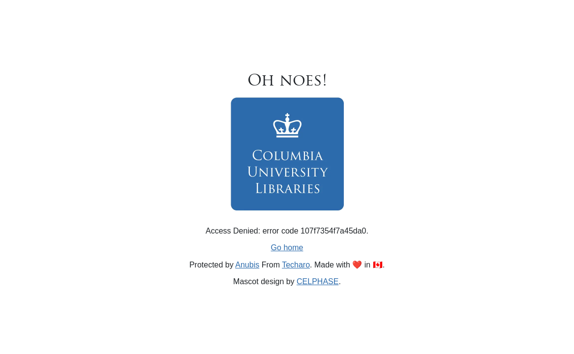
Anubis (247, 265)
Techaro (296, 265)
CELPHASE (317, 281)
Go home (287, 247)
